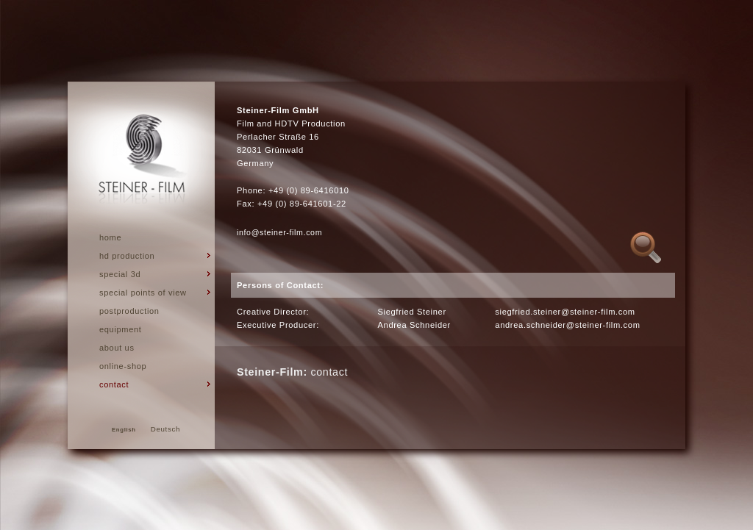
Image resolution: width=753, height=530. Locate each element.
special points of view (143, 292)
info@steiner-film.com (279, 232)
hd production (126, 255)
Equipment (120, 329)
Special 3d (119, 274)
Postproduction (129, 311)
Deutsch (165, 429)
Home (110, 237)
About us (117, 347)
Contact (114, 384)
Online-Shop (122, 366)
